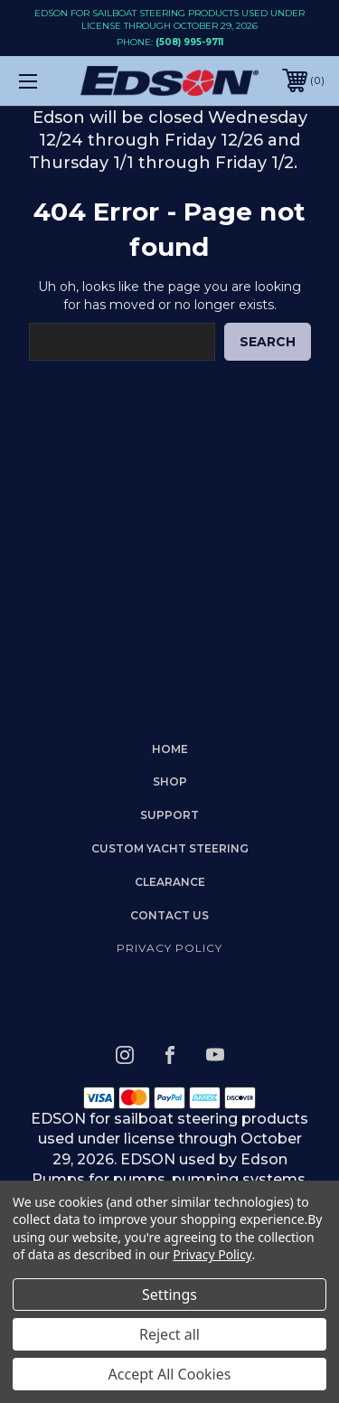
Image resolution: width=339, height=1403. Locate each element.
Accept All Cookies (169, 1374)
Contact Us (169, 915)
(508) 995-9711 (189, 42)
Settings (169, 1294)
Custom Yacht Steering (170, 848)
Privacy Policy (169, 948)
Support (169, 815)
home (170, 749)
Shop (170, 781)
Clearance (170, 882)
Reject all (169, 1334)
